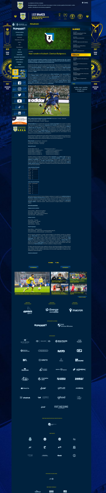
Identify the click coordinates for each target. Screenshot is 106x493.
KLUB (19, 49)
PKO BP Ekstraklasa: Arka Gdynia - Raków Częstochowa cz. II (59, 281)
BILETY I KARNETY (19, 59)
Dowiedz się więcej (32, 5)
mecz (80, 87)
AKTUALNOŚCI (19, 34)
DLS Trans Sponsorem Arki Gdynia (80, 41)
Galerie (19, 42)
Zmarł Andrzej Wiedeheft (78, 38)
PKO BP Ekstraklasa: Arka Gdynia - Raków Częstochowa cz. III (28, 293)
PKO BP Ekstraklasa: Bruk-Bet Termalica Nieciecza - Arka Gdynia (59, 293)
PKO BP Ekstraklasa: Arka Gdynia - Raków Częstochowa (77, 281)
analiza (76, 87)
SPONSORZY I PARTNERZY (19, 57)
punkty (85, 87)
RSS (19, 44)
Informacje (19, 37)
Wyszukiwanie (19, 47)
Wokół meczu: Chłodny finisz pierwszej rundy (79, 46)
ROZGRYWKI (19, 54)
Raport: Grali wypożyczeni (78, 50)
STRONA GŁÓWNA (20, 32)
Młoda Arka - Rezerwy (19, 39)
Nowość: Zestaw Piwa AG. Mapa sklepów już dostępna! (79, 34)
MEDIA (19, 64)
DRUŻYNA (19, 52)
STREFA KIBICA (19, 62)
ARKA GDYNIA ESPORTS (19, 67)
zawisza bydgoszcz (82, 90)
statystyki (78, 89)
